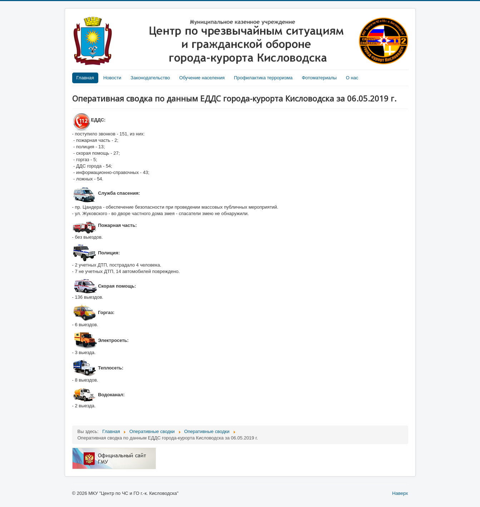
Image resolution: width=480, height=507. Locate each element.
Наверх (400, 493)
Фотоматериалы (319, 77)
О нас (352, 77)
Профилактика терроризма (263, 77)
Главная (85, 77)
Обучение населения (202, 77)
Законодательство (150, 77)
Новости (112, 77)
